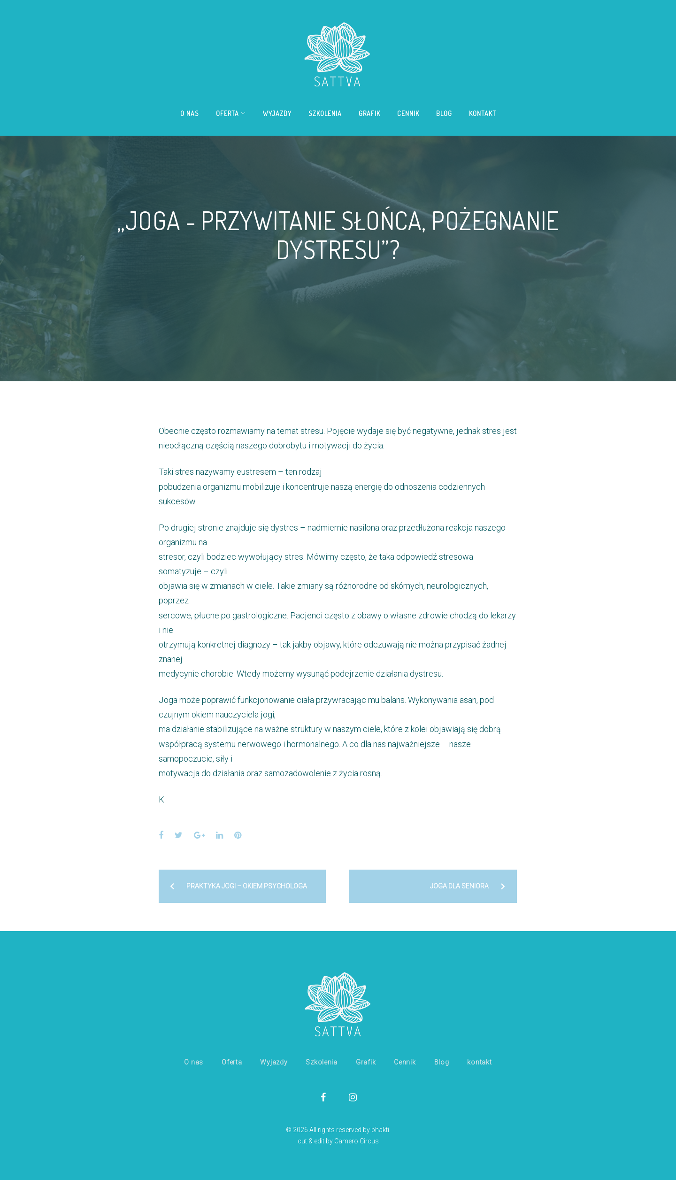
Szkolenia (325, 113)
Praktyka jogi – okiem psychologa (246, 886)
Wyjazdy (277, 113)
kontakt (482, 113)
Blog (444, 113)
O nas (189, 113)
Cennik (408, 113)
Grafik (369, 113)
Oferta (227, 113)
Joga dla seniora (459, 886)
